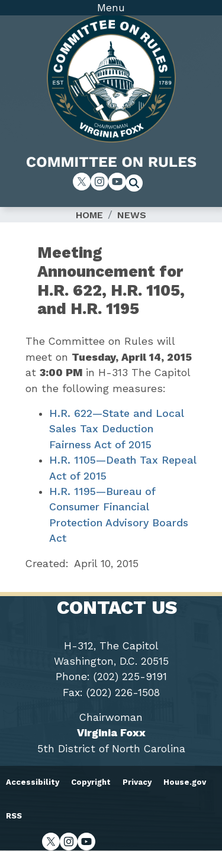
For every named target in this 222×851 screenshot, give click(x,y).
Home (89, 215)
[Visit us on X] (82, 181)
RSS (14, 815)
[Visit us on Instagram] (99, 181)
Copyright (91, 782)
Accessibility (32, 782)
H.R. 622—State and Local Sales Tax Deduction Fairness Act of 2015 (116, 429)
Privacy (137, 782)
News (131, 215)
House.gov (184, 782)
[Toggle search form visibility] (138, 184)
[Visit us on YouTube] (117, 181)
